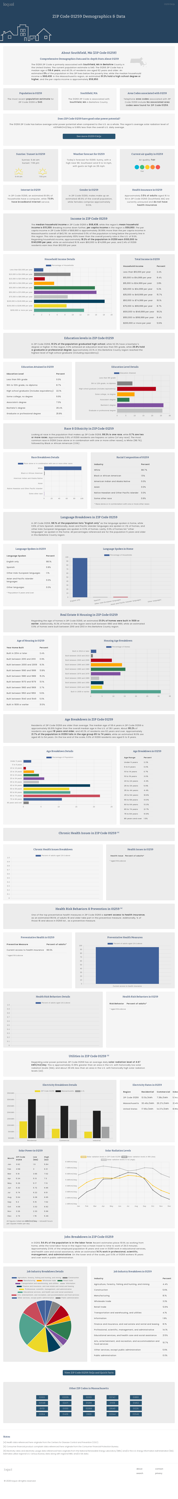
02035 (65, 1397)
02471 (65, 1403)
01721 (42, 1408)
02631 (42, 1397)
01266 (89, 1403)
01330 (65, 1408)
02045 (136, 1414)
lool (8, 1469)
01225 (136, 1408)
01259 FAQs (169, 4)
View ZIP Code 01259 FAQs (89, 1372)
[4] (118, 832)
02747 (112, 1397)
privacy (158, 1473)
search (139, 1473)
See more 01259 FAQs (89, 136)
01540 (112, 1408)
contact (159, 1468)
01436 (65, 1414)
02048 (42, 1403)
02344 (112, 1414)
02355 (89, 1408)
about (139, 1468)
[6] (108, 1055)
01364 (42, 1414)
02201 (89, 1397)
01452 (136, 1403)
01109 (112, 1403)
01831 (89, 1414)
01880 (136, 1397)
